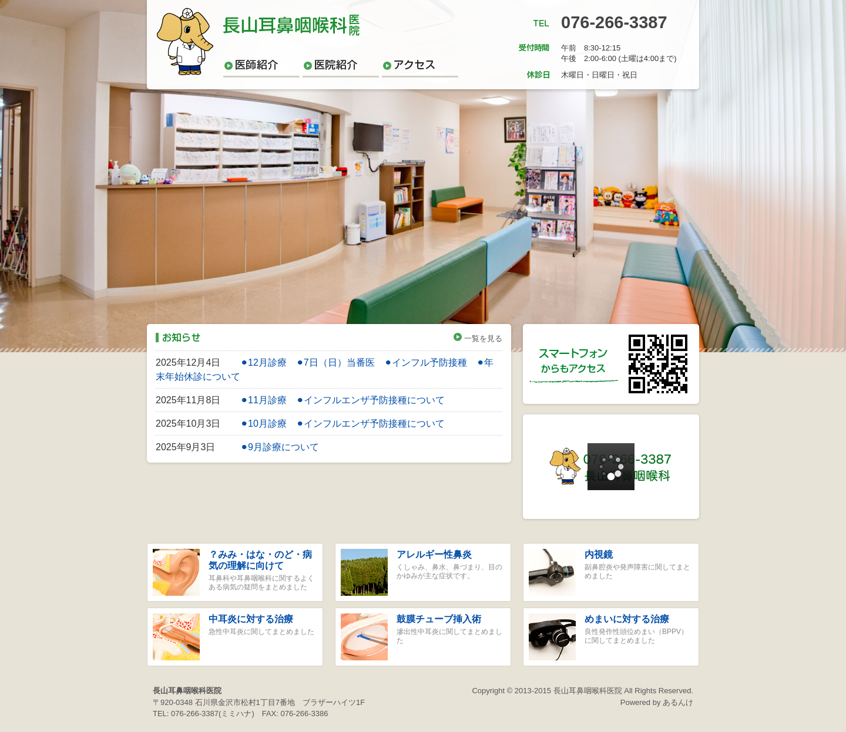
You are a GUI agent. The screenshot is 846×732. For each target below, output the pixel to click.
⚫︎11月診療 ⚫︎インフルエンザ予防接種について (342, 400)
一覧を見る (478, 338)
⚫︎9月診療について (279, 447)
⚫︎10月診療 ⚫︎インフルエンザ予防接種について (342, 424)
